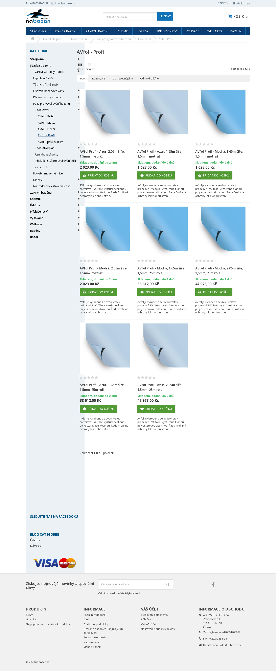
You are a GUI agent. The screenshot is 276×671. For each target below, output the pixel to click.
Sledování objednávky (154, 615)
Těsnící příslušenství (46, 84)
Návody (35, 546)
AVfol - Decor (46, 129)
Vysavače (192, 31)
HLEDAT (165, 16)
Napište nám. (91, 642)
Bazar (254, 31)
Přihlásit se (148, 619)
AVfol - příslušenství (50, 142)
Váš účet (150, 609)
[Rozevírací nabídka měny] (223, 3)
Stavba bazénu (65, 31)
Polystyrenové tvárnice (48, 173)
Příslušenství (166, 31)
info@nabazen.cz (230, 645)
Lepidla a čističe (43, 78)
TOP (82, 78)
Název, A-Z (98, 78)
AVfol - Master (47, 122)
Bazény (235, 31)
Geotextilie (42, 167)
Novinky (31, 619)
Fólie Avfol (42, 110)
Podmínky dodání (94, 615)
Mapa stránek (92, 647)
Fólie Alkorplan (44, 148)
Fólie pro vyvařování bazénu (51, 103)
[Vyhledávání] (138, 16)
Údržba (142, 31)
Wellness (214, 31)
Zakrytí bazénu (98, 31)
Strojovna (38, 31)
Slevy (29, 615)
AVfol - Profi (46, 135)
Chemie (123, 31)
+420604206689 (231, 632)
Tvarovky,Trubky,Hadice (48, 72)
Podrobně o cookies (96, 637)
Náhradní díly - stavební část (51, 186)
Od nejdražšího (149, 78)
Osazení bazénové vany (48, 91)
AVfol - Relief (46, 116)
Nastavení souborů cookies (158, 629)
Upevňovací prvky (46, 154)
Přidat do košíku (98, 175)
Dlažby (37, 180)
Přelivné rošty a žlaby (47, 97)
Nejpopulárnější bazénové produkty (48, 624)
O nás (87, 619)
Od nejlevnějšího (123, 78)
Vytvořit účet (148, 624)
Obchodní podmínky (96, 624)
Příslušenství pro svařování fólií (55, 161)
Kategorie (39, 51)
